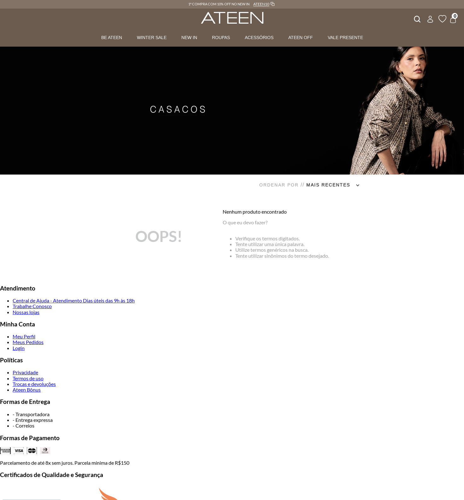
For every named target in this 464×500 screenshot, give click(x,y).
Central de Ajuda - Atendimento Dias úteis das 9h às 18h (74, 300)
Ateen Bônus (27, 390)
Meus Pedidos (28, 342)
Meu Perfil (24, 336)
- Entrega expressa (33, 420)
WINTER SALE (152, 37)
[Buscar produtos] (417, 18)
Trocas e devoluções (34, 384)
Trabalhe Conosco (32, 306)
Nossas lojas (26, 312)
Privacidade (25, 372)
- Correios (23, 425)
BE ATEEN (111, 37)
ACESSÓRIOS (259, 37)
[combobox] (417, 18)
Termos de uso (28, 378)
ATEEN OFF (300, 37)
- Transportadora (31, 414)
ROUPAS (221, 37)
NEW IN (189, 37)
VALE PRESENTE (345, 37)
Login (19, 348)
